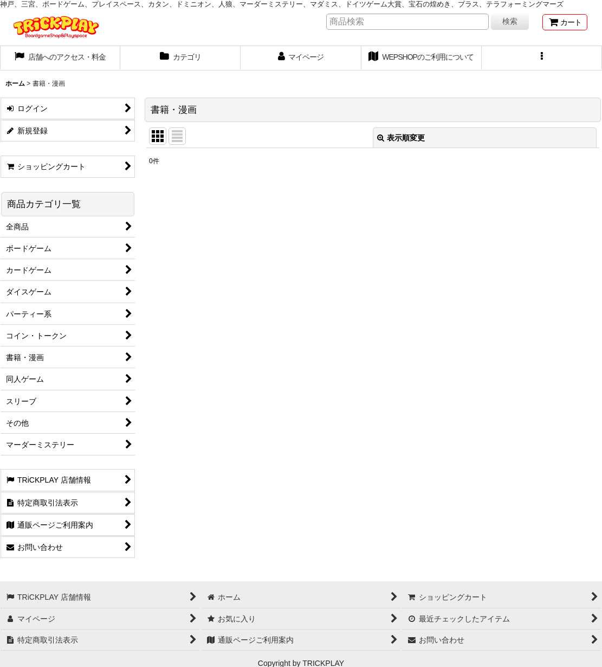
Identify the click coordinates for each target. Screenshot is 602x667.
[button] (542, 58)
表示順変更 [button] (401, 137)
